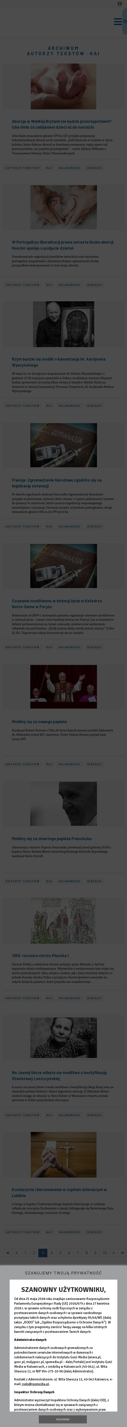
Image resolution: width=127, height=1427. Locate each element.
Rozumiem (63, 1419)
